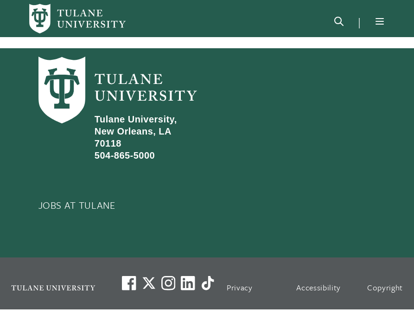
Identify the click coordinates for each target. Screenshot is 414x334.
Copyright (385, 287)
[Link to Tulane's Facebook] (168, 283)
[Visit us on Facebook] (129, 283)
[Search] (338, 23)
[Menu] (379, 21)
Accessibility (318, 287)
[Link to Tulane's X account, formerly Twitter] (149, 283)
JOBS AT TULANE (76, 205)
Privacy (240, 287)
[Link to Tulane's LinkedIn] (188, 283)
